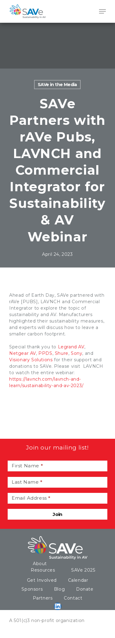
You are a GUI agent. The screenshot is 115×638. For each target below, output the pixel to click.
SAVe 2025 (83, 570)
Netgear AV (22, 353)
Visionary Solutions (30, 360)
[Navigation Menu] (102, 11)
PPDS (45, 353)
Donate (85, 589)
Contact (73, 598)
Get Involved (42, 580)
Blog (59, 589)
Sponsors (32, 589)
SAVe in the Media (57, 84)
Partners (43, 598)
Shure (61, 353)
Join (57, 514)
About (40, 563)
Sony (76, 353)
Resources (43, 570)
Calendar (78, 580)
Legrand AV (71, 347)
